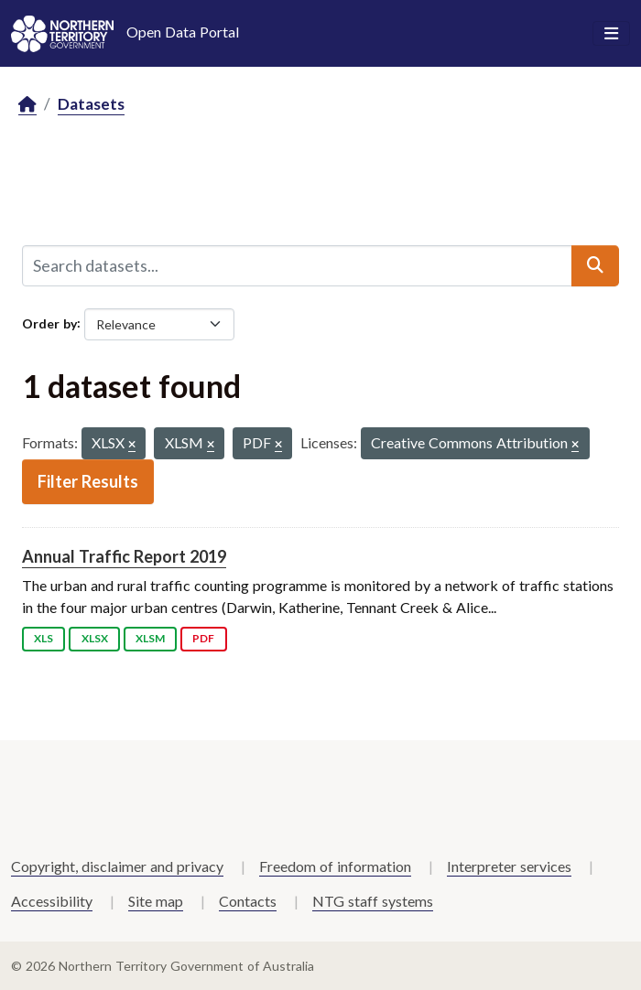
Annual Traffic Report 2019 (124, 556)
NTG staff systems (372, 900)
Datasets (91, 103)
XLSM (150, 638)
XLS (43, 638)
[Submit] (595, 265)
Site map (155, 900)
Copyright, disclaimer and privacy (117, 866)
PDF (203, 638)
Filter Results (88, 481)
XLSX (94, 638)
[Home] (27, 104)
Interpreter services (509, 866)
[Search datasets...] (297, 265)
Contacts (248, 900)
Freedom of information (335, 866)
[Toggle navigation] (611, 34)
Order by (49, 322)
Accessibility (51, 900)
